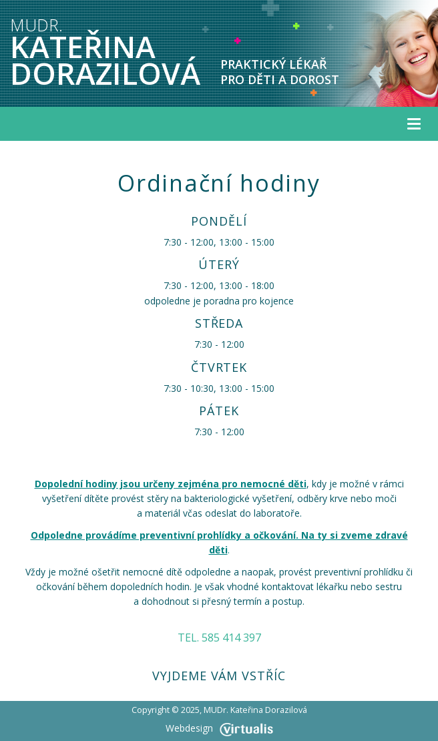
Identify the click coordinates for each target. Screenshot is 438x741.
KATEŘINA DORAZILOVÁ (105, 53)
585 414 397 (231, 637)
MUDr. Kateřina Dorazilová (255, 710)
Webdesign (219, 728)
